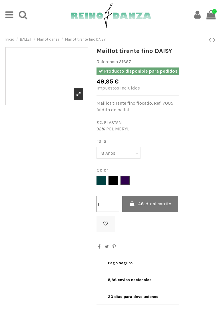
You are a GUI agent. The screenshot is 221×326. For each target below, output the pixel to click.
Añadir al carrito (150, 203)
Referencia (107, 61)
